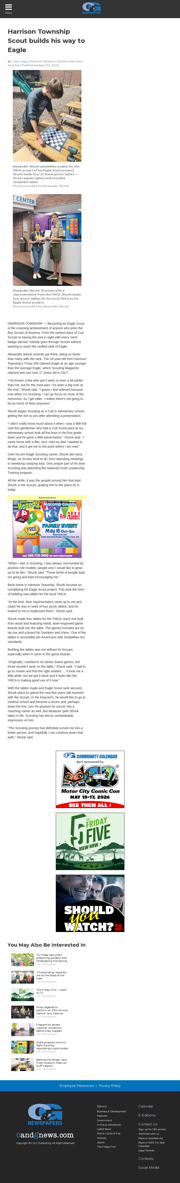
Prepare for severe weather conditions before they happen (49, 1027)
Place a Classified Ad (150, 1138)
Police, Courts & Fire (108, 1133)
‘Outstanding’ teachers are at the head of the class (51, 975)
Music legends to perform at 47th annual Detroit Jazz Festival (52, 1010)
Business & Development (111, 1111)
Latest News (104, 1129)
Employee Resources (76, 1086)
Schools (101, 1138)
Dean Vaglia (21, 61)
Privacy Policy (110, 1086)
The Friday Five (106, 1146)
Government (104, 1120)
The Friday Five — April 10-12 (51, 991)
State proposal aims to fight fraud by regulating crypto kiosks (52, 1045)
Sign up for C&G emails (152, 1129)
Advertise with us (148, 1133)
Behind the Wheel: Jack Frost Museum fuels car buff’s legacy (51, 1062)
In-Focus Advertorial (109, 1124)
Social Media (148, 1168)
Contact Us (147, 1124)
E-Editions (147, 1115)
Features (102, 1115)
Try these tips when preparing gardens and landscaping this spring (51, 958)
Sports (101, 1142)
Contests (145, 1159)
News (102, 1106)
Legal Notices (146, 1150)
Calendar (145, 1106)
